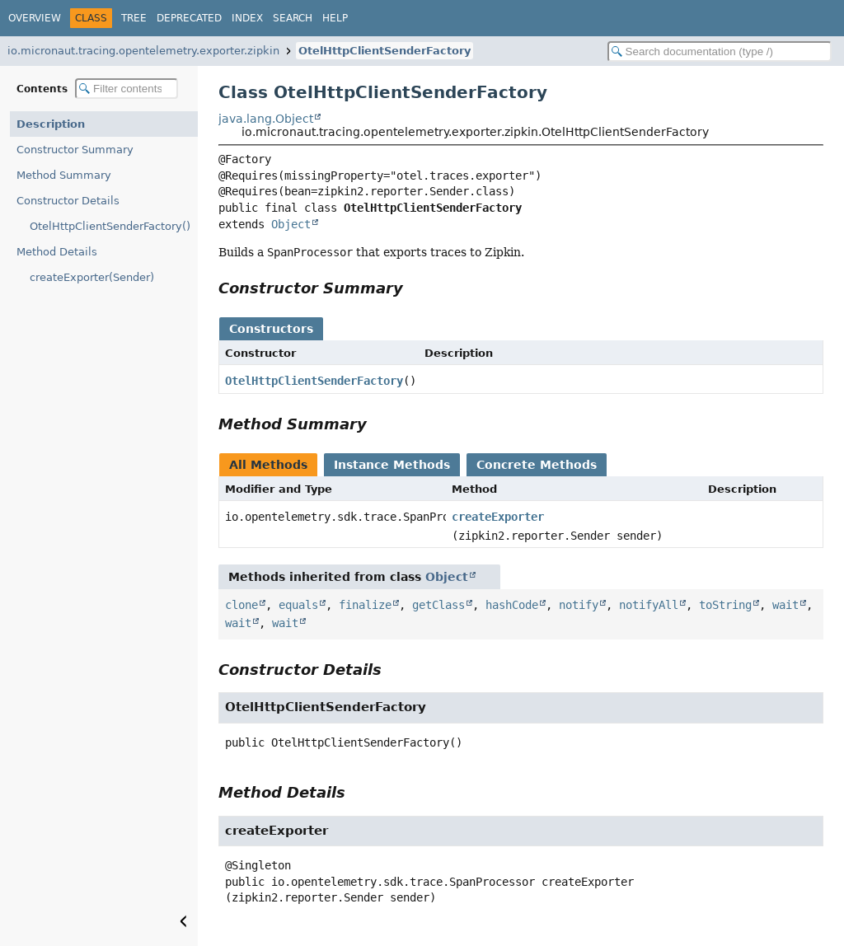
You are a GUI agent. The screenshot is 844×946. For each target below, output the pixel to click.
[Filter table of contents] (126, 88)
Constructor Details (68, 200)
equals (298, 604)
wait (785, 604)
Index (247, 18)
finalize (365, 604)
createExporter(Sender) (92, 277)
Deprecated (189, 18)
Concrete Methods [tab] (536, 464)
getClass (438, 604)
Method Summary (63, 175)
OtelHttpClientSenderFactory (384, 50)
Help (335, 18)
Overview (34, 18)
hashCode (511, 604)
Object (291, 224)
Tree (134, 18)
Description (50, 124)
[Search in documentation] (719, 51)
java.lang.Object (265, 118)
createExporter (498, 516)
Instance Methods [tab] (392, 464)
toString (725, 604)
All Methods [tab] (268, 464)
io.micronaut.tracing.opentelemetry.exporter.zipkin (143, 50)
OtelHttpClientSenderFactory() (110, 226)
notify (578, 604)
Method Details (56, 252)
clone (241, 604)
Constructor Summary (75, 149)
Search (292, 18)
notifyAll (648, 604)
